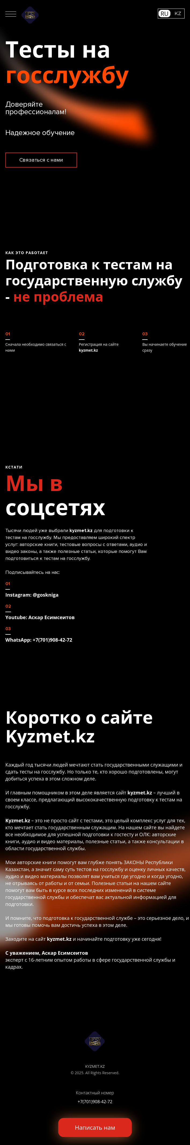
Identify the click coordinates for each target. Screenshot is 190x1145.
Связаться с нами (41, 160)
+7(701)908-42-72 (95, 1102)
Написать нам (95, 1127)
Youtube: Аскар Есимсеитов (40, 617)
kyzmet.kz (88, 350)
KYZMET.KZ (95, 1066)
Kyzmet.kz (50, 736)
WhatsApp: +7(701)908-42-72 (38, 640)
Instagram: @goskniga (32, 595)
